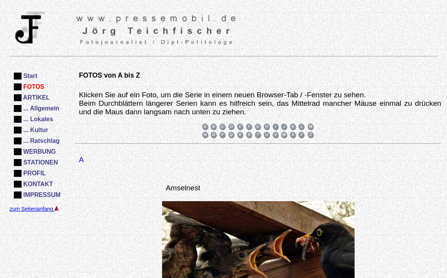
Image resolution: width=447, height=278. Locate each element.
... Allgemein (40, 108)
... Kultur (35, 130)
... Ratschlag (41, 140)
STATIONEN (40, 162)
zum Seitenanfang (34, 209)
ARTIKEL (36, 97)
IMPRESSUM (41, 195)
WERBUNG (39, 151)
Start (29, 76)
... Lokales (37, 119)
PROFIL (34, 173)
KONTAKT (37, 184)
